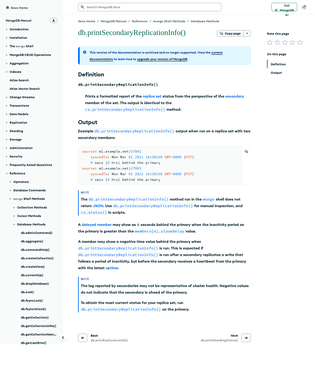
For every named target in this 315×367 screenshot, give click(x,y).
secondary (234, 96)
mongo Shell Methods (169, 21)
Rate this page (278, 34)
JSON (98, 205)
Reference (140, 21)
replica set (152, 96)
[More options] (247, 33)
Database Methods (205, 21)
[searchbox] (149, 7)
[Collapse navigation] (63, 337)
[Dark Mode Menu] (304, 7)
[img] (270, 42)
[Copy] (246, 151)
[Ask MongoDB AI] (284, 7)
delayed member (97, 224)
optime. (112, 267)
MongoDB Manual (113, 21)
